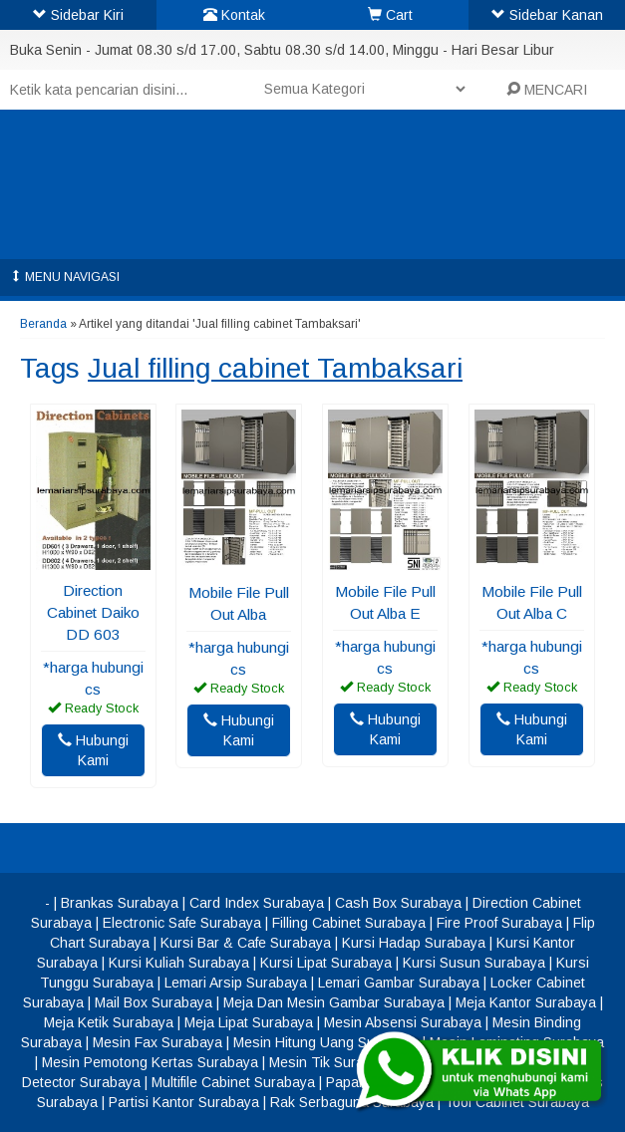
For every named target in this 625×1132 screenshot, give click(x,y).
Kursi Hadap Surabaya (413, 943)
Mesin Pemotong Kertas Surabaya (150, 1062)
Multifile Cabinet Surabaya (233, 1082)
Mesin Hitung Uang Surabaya (326, 1042)
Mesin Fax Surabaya (157, 1042)
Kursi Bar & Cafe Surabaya (245, 943)
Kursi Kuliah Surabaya (179, 963)
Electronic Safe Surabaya (182, 923)
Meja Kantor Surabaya (526, 1002)
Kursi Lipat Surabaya (326, 963)
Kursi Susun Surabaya (474, 963)
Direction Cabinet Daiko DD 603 (93, 612)
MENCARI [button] (546, 90)
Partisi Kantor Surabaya (184, 1102)
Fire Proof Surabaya (499, 923)
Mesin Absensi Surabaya (402, 1022)
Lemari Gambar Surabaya (398, 982)
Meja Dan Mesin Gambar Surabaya (334, 1002)
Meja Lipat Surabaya (248, 1022)
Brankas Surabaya (119, 903)
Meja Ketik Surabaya (108, 1022)
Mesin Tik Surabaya (332, 1062)
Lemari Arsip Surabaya (235, 982)
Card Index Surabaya (256, 903)
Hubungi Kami (93, 750)
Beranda (43, 324)
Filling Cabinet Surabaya (349, 923)
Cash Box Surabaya (398, 903)
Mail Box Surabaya (153, 1002)
